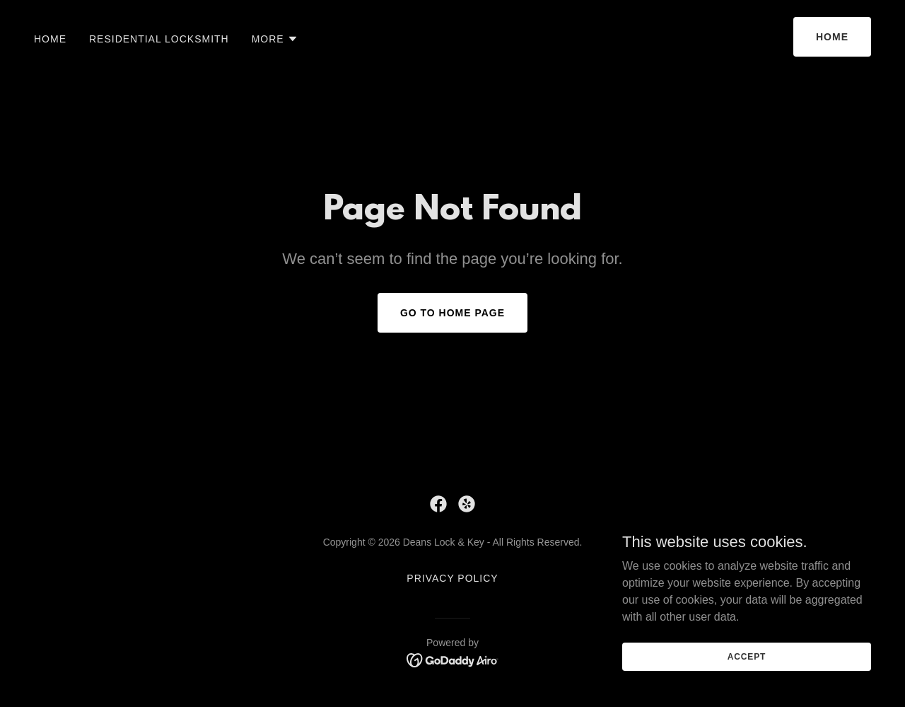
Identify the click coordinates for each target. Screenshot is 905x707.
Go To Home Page (452, 312)
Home (832, 36)
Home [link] (50, 39)
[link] (438, 504)
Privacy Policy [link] (452, 578)
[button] (275, 38)
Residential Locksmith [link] (159, 39)
